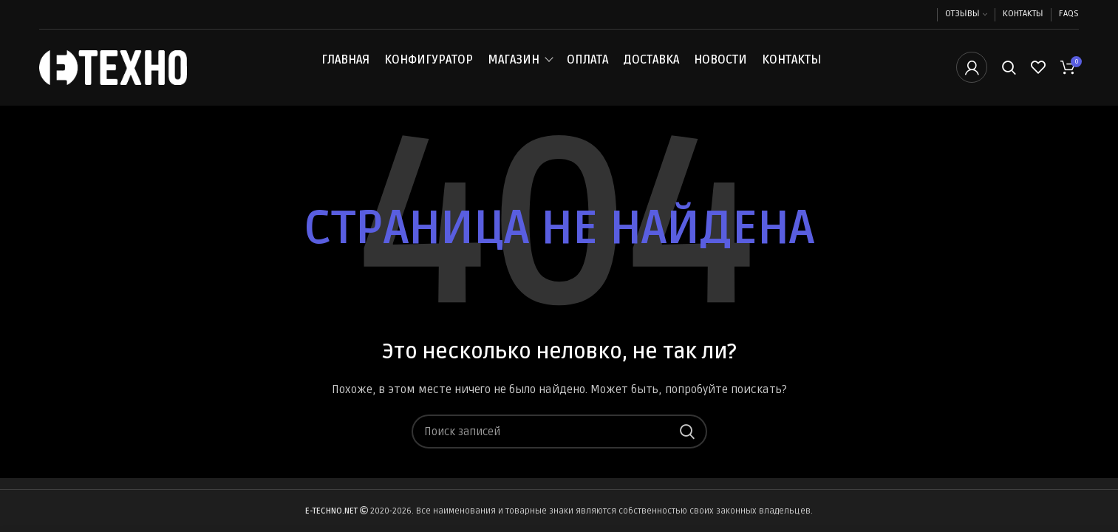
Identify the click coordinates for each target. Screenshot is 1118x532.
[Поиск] (1009, 68)
